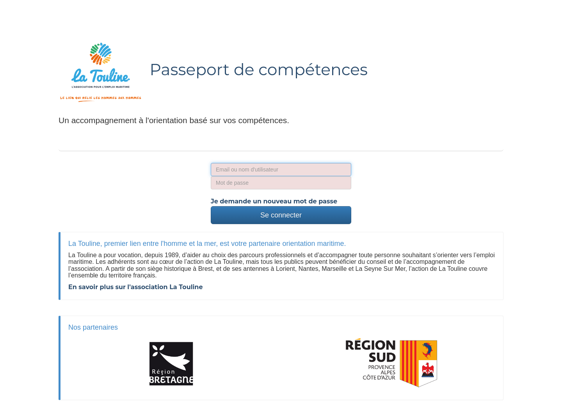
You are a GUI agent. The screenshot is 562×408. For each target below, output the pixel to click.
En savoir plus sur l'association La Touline (135, 287)
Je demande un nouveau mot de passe (274, 201)
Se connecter (281, 215)
